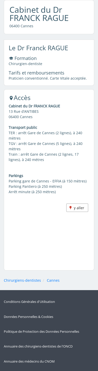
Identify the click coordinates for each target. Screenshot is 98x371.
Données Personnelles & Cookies (28, 317)
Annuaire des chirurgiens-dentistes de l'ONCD (38, 346)
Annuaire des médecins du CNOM (29, 361)
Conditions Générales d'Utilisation (29, 302)
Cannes (53, 280)
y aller (79, 207)
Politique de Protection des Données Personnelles (41, 331)
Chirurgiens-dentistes (22, 280)
